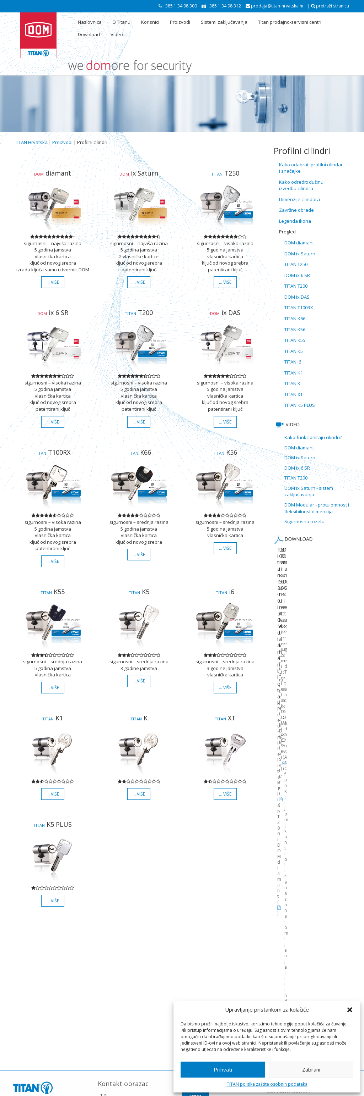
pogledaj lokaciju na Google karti (46, 994)
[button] (349, 1009)
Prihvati (223, 1069)
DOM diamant (299, 242)
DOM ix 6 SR (297, 275)
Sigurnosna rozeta (304, 521)
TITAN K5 (293, 351)
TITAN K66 (294, 318)
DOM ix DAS (297, 297)
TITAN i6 (292, 362)
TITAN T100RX (298, 307)
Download (89, 34)
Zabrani (311, 1069)
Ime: (102, 960)
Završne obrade (296, 210)
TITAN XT (293, 394)
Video (117, 34)
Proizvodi (180, 22)
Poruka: (105, 1008)
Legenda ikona (295, 221)
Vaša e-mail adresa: (116, 976)
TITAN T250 (295, 264)
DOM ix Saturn (299, 253)
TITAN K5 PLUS (299, 405)
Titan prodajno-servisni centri (289, 22)
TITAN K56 (294, 329)
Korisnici (150, 22)
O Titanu (121, 22)
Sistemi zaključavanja (224, 22)
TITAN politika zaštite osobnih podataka (267, 1084)
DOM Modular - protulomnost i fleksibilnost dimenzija (316, 508)
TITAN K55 (294, 340)
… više (53, 282)
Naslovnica (90, 22)
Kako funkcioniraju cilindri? (313, 437)
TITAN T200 (295, 286)
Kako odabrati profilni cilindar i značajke (311, 168)
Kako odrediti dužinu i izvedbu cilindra (302, 185)
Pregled (287, 231)
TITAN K (292, 383)
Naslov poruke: (112, 992)
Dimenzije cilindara (299, 199)
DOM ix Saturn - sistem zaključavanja (308, 491)
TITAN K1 (293, 373)
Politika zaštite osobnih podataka (170, 1089)
